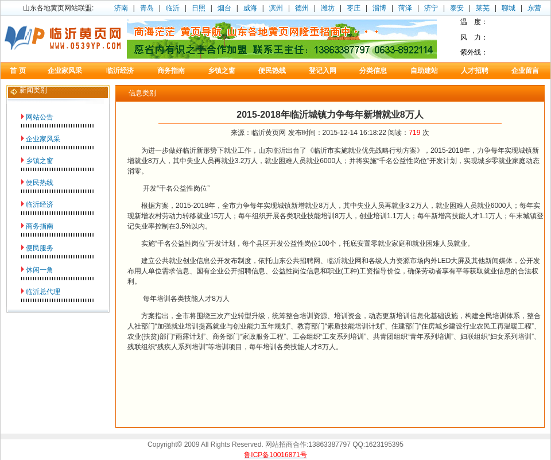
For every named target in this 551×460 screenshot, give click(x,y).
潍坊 (328, 8)
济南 (121, 8)
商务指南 (39, 226)
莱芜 (483, 8)
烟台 (224, 8)
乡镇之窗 (39, 161)
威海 (250, 8)
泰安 (457, 8)
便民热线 (39, 183)
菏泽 (405, 8)
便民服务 (39, 248)
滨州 (276, 8)
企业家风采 (43, 139)
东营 (534, 8)
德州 (302, 8)
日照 (198, 8)
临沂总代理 (43, 292)
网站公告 (39, 117)
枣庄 (353, 8)
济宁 (431, 8)
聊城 (508, 8)
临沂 (173, 8)
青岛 (147, 8)
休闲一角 (39, 270)
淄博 (379, 8)
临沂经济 (39, 204)
